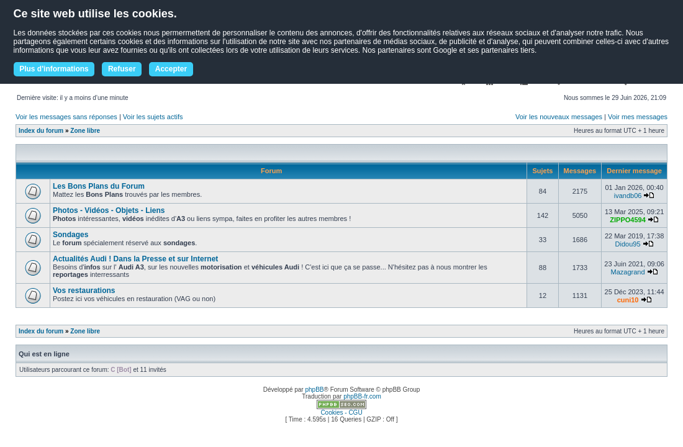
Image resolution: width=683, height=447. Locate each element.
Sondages (70, 234)
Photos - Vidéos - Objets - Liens (109, 210)
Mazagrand (628, 272)
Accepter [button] (171, 69)
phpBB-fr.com (362, 396)
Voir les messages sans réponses (66, 116)
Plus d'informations (54, 69)
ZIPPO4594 (627, 220)
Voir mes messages (637, 116)
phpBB (314, 389)
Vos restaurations (84, 290)
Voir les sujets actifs (153, 116)
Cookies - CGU (341, 412)
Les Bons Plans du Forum (99, 186)
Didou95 (628, 244)
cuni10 (628, 300)
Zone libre (85, 130)
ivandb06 (628, 195)
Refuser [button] (122, 69)
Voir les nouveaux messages (558, 116)
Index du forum (41, 130)
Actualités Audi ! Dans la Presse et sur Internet (135, 259)
